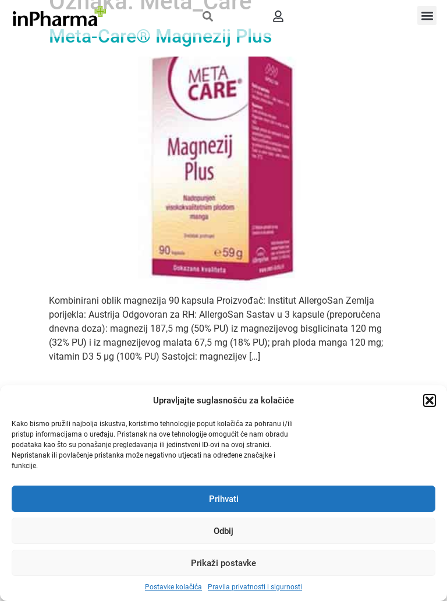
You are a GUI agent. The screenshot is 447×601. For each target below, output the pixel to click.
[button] (429, 400)
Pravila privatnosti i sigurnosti (255, 587)
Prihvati (224, 499)
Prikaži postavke (223, 563)
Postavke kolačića (173, 587)
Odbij (223, 531)
